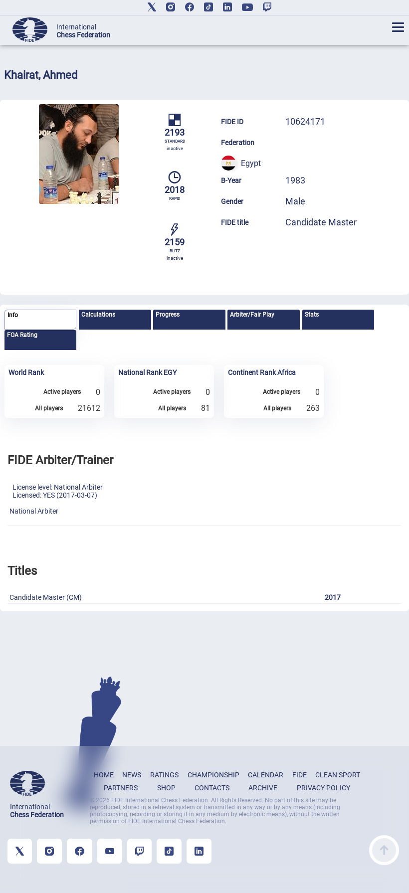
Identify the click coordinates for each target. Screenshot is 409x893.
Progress (168, 314)
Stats (312, 314)
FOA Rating (22, 335)
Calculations (98, 314)
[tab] (40, 320)
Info (12, 315)
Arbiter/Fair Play (252, 314)
